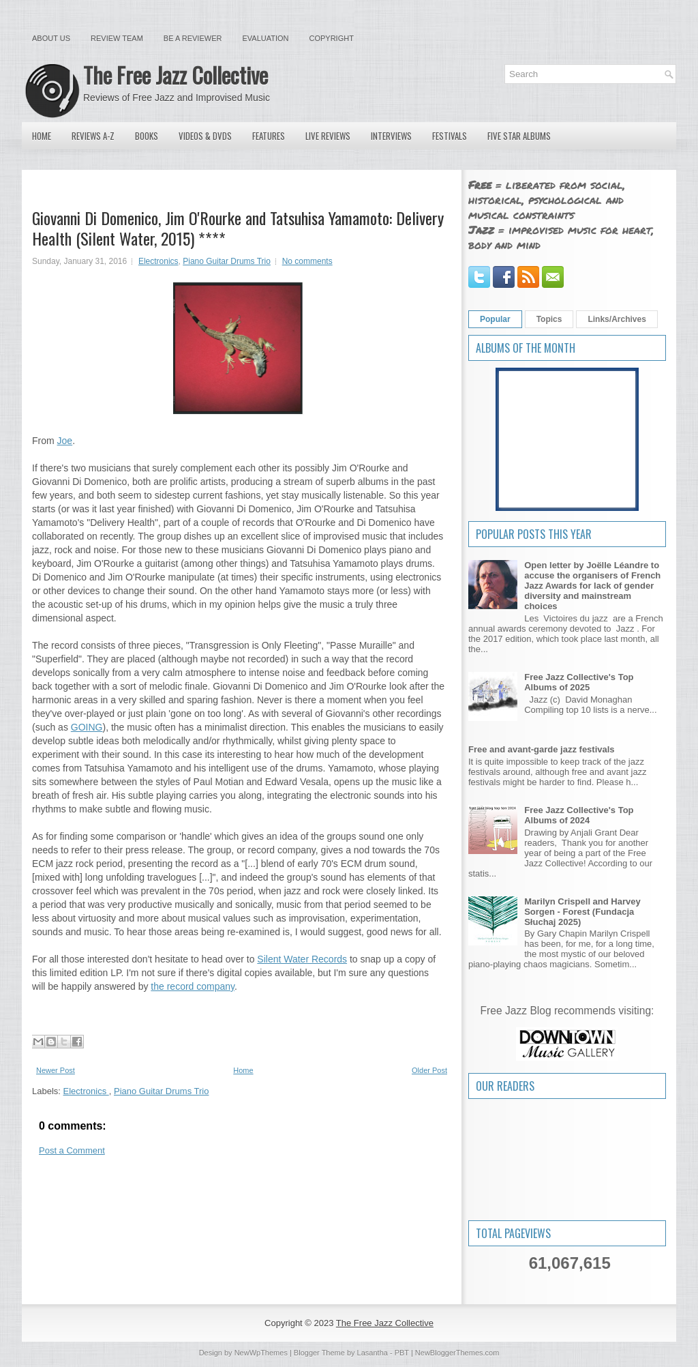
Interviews (391, 136)
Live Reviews (327, 136)
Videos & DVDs (205, 136)
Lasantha (372, 1353)
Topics (549, 319)
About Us (51, 38)
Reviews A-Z (93, 136)
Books (146, 136)
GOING (87, 727)
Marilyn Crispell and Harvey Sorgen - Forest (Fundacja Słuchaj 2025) (582, 911)
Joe (65, 440)
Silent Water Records (302, 959)
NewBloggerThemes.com (457, 1353)
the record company (192, 986)
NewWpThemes (261, 1353)
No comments (307, 261)
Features (268, 136)
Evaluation (265, 38)
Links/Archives (617, 319)
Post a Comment (72, 1150)
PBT (402, 1353)
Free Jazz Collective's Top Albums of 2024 (578, 815)
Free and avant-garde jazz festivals (541, 749)
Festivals (449, 136)
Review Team (117, 38)
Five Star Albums (519, 136)
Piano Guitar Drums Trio (227, 261)
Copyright (331, 38)
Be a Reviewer (193, 38)
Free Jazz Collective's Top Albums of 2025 (578, 682)
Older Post (429, 1070)
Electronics (158, 261)
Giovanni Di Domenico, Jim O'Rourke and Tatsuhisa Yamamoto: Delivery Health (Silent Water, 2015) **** (238, 227)
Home (41, 136)
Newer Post (55, 1070)
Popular (495, 319)
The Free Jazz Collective (175, 75)
